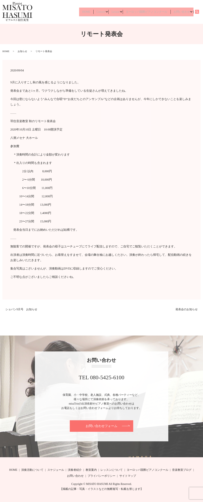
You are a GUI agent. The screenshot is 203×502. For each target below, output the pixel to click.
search (199, 11)
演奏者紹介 (75, 469)
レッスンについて (112, 469)
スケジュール (55, 469)
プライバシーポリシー (101, 475)
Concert (96, 11)
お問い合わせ (181, 11)
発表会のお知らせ (186, 309)
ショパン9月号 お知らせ (21, 309)
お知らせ (22, 51)
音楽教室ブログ (182, 469)
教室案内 (91, 469)
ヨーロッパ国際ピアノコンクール (144, 11)
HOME (80, 11)
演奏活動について (32, 469)
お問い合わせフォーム (101, 426)
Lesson (112, 11)
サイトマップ (127, 475)
